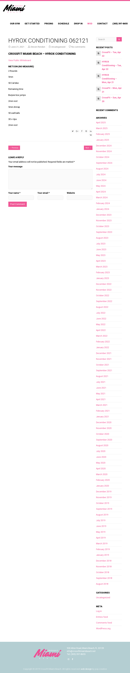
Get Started (32, 23)
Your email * (44, 193)
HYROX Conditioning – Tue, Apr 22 (112, 65)
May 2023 (100, 255)
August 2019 (102, 514)
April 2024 (101, 191)
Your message (15, 166)
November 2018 (104, 566)
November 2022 (104, 290)
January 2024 (102, 209)
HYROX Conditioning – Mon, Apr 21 (109, 79)
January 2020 (102, 486)
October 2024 (102, 157)
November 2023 (104, 220)
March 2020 (101, 474)
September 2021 (104, 370)
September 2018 (104, 578)
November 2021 (104, 359)
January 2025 (102, 140)
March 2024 (101, 197)
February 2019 (103, 549)
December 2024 (103, 145)
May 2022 (100, 324)
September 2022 (104, 301)
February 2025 (103, 134)
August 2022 (102, 307)
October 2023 (102, 226)
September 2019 (104, 509)
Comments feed (104, 622)
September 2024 (104, 163)
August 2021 (102, 376)
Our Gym (15, 23)
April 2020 (101, 468)
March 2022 (101, 336)
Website (71, 193)
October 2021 (102, 364)
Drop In (78, 23)
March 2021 (101, 405)
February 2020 (103, 480)
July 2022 (100, 313)
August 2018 (102, 584)
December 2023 (103, 215)
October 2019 (102, 503)
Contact (102, 23)
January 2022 (102, 347)
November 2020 (104, 428)
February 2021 (103, 411)
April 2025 (101, 122)
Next (88, 148)
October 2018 (102, 572)
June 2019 (101, 526)
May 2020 (100, 462)
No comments (78, 47)
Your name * (14, 193)
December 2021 (103, 353)
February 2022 (103, 341)
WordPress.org (103, 628)
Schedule (63, 23)
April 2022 (101, 330)
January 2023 (102, 278)
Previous (14, 148)
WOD (89, 23)
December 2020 (103, 422)
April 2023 (101, 261)
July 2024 (100, 174)
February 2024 (103, 203)
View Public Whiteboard (19, 60)
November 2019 (104, 497)
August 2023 (102, 238)
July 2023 (100, 243)
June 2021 (101, 388)
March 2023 (101, 266)
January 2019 (102, 555)
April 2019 (101, 537)
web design (86, 669)
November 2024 (104, 151)
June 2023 (101, 249)
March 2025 (101, 128)
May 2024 (100, 186)
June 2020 (101, 457)
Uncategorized (58, 47)
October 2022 (102, 295)
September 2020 (104, 439)
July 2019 (100, 520)
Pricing (48, 23)
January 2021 (102, 416)
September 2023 (104, 232)
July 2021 (100, 382)
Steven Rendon (38, 47)
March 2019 (101, 543)
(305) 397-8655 (120, 23)
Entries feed (102, 617)
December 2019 (103, 491)
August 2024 (102, 168)
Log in (99, 611)
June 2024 (101, 180)
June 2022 (101, 318)
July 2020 (100, 451)
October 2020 (102, 434)
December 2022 (103, 284)
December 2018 (103, 560)
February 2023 (103, 272)
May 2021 (100, 393)
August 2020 (102, 445)
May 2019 (100, 532)
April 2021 (101, 399)
